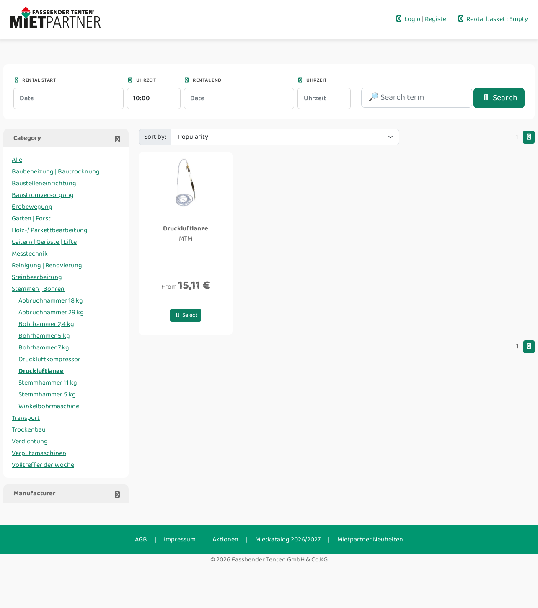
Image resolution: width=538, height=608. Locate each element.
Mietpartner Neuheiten (370, 539)
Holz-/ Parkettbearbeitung (50, 230)
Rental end (203, 80)
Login (408, 19)
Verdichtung (30, 441)
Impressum (180, 539)
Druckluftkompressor (49, 359)
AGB (141, 539)
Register (437, 19)
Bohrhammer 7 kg (43, 348)
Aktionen (225, 539)
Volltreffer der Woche (43, 465)
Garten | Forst (31, 218)
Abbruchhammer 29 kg (51, 312)
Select (186, 315)
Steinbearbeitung (37, 277)
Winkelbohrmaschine (48, 406)
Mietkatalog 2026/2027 (288, 539)
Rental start (34, 80)
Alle (17, 160)
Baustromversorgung (43, 195)
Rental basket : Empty (492, 19)
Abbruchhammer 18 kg (50, 301)
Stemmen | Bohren (38, 289)
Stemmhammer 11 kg (47, 383)
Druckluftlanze (41, 371)
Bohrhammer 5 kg (44, 336)
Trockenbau (29, 430)
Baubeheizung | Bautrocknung (56, 172)
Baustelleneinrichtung (44, 183)
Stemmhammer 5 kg (47, 394)
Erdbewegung (32, 207)
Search (499, 98)
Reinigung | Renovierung (47, 265)
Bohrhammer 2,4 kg (46, 324)
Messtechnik (30, 254)
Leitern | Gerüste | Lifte (44, 242)
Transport (26, 418)
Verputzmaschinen (39, 453)
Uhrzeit (141, 80)
